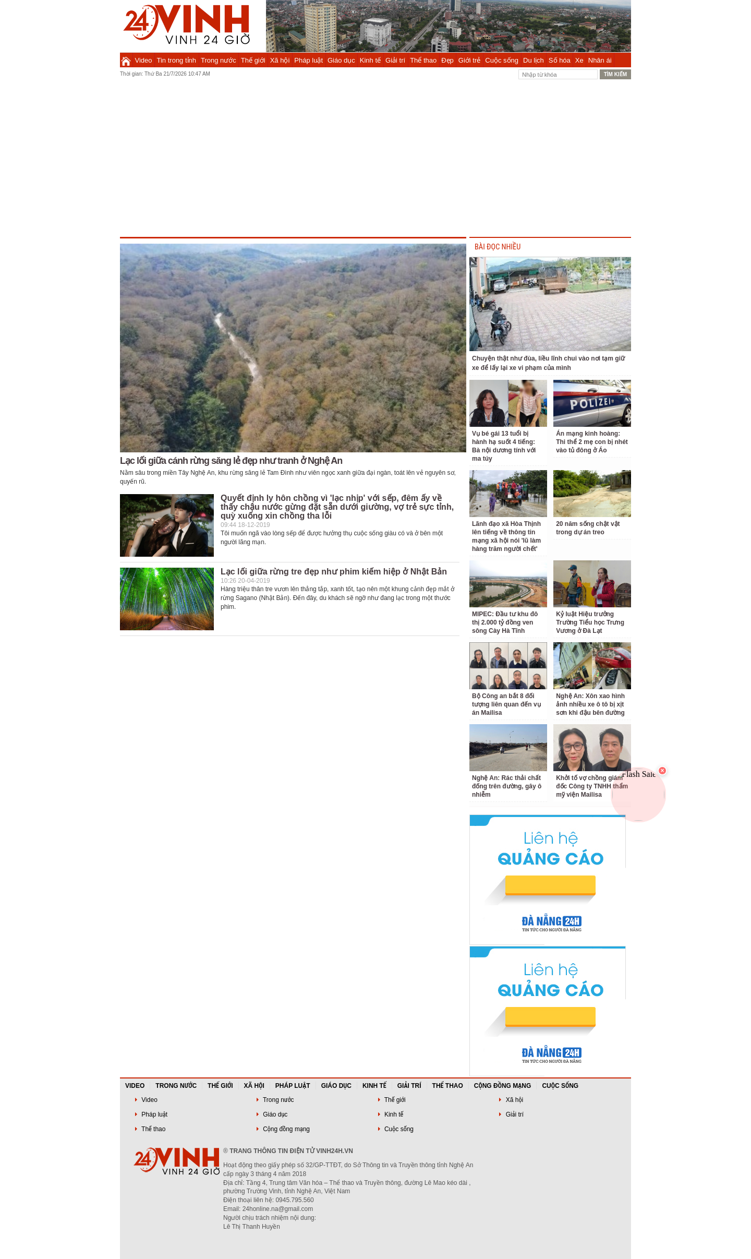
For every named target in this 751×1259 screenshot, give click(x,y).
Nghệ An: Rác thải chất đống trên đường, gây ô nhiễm (506, 786)
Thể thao (423, 60)
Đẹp (447, 60)
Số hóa (560, 60)
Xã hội (280, 60)
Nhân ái (600, 60)
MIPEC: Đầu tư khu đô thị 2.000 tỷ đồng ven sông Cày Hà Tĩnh (505, 622)
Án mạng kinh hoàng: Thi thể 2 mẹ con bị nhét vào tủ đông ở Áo (592, 442)
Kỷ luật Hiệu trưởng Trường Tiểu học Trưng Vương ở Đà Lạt (590, 622)
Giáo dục (341, 60)
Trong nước (218, 60)
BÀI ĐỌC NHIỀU (497, 247)
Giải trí (395, 60)
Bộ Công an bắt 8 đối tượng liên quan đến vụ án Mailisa (506, 704)
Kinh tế (370, 60)
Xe (579, 60)
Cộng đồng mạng (502, 1085)
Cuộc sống (501, 60)
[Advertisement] (375, 159)
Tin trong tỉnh (177, 60)
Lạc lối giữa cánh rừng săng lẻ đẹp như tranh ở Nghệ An (231, 460)
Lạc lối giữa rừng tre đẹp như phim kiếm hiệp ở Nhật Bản (334, 571)
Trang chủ (126, 60)
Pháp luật (308, 60)
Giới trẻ (469, 60)
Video (143, 60)
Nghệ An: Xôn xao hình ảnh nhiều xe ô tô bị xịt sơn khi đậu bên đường (590, 704)
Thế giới (253, 60)
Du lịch (533, 60)
